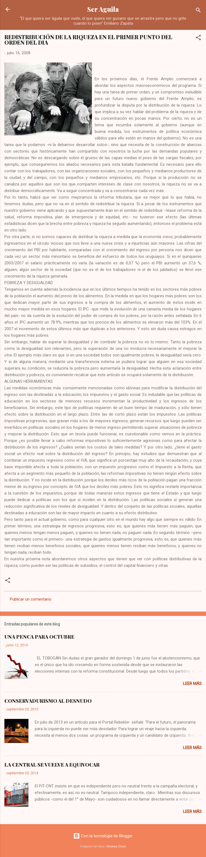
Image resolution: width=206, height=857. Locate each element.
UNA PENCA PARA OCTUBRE (39, 636)
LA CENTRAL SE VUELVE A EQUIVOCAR (52, 764)
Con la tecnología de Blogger (103, 835)
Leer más (192, 683)
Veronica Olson (116, 846)
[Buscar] (198, 11)
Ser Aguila (103, 9)
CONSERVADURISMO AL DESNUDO (48, 701)
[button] (198, 38)
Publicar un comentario (30, 599)
